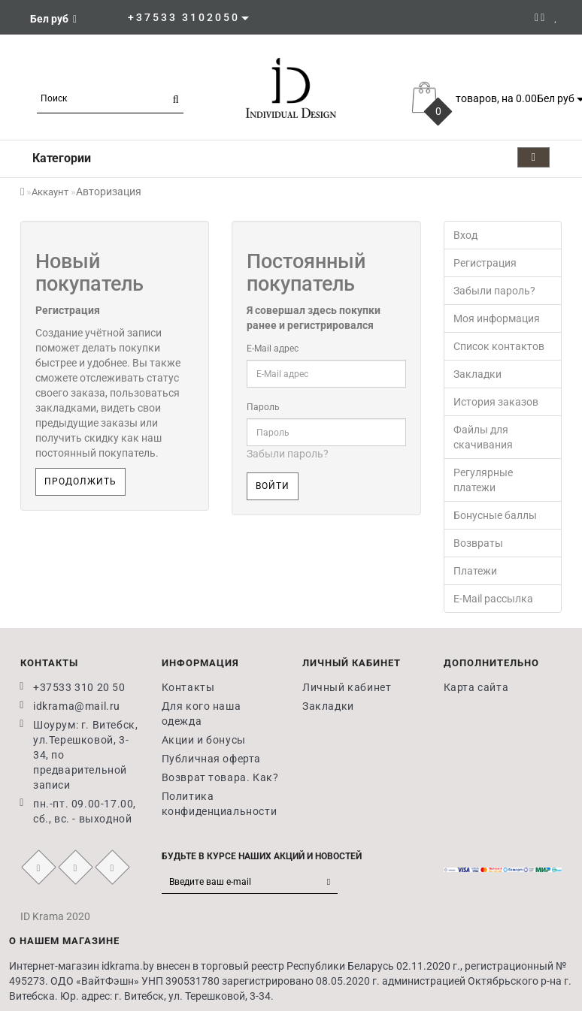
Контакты (188, 687)
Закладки (477, 374)
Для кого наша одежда (201, 713)
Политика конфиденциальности (219, 803)
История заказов (495, 402)
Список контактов (498, 346)
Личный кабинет (346, 687)
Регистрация (485, 263)
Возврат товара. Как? (220, 777)
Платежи (475, 571)
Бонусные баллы (495, 515)
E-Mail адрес (273, 348)
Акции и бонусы (204, 740)
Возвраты (478, 543)
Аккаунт (50, 192)
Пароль (263, 407)
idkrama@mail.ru (76, 706)
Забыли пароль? (288, 454)
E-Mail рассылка (493, 599)
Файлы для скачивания (483, 437)
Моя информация (496, 318)
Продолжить (80, 481)
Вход (465, 235)
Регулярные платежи (483, 479)
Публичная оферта (212, 759)
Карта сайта (476, 687)
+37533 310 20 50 (79, 687)
